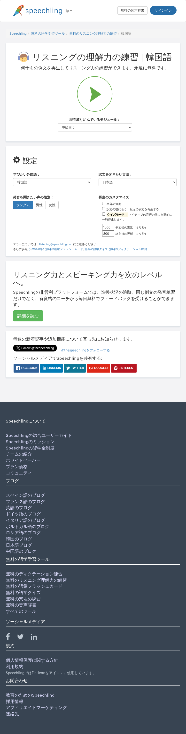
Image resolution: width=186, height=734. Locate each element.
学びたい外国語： (26, 174)
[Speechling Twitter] (23, 637)
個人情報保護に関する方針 (32, 660)
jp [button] (69, 11)
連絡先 (12, 713)
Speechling (18, 33)
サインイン (163, 10)
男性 (39, 205)
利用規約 (14, 666)
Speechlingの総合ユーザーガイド (39, 435)
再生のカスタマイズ (114, 197)
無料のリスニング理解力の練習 (93, 33)
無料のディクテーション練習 (128, 249)
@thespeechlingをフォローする (85, 350)
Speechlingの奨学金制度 (30, 447)
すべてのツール (21, 611)
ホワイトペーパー (23, 460)
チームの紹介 (19, 454)
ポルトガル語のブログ (27, 526)
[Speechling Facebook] (11, 637)
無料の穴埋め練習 (23, 598)
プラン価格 (17, 466)
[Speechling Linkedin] (37, 637)
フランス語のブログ (25, 501)
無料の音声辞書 (132, 10)
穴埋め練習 (36, 249)
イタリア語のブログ (25, 520)
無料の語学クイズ (96, 249)
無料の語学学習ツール (48, 33)
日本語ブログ (19, 545)
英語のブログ (19, 507)
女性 (52, 205)
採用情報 (14, 701)
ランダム (23, 205)
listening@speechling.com (56, 244)
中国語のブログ (21, 551)
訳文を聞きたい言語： (115, 174)
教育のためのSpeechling (30, 695)
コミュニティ (19, 472)
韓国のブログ (19, 538)
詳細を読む (28, 315)
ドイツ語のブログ (23, 513)
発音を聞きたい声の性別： (33, 197)
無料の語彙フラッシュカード (64, 249)
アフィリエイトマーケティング (36, 707)
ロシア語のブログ (23, 532)
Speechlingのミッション (30, 441)
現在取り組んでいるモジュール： (95, 120)
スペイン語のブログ (25, 495)
